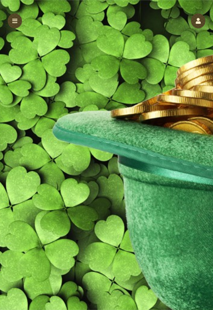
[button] (198, 20)
